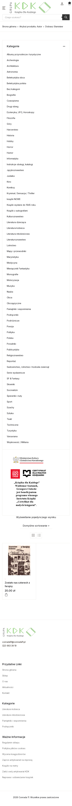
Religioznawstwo (15, 355)
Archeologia (13, 60)
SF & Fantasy (13, 378)
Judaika (11, 176)
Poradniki (11, 344)
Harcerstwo (12, 129)
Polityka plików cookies (13, 748)
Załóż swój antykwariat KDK (15, 771)
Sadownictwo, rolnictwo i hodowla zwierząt (28, 367)
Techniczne (12, 425)
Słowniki (11, 384)
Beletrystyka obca (16, 77)
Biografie (11, 95)
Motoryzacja (13, 280)
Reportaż (11, 361)
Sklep (5, 675)
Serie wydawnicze (16, 372)
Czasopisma (13, 100)
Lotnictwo (11, 245)
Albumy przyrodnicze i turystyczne (24, 54)
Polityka (11, 332)
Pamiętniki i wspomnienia (19, 309)
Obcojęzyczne (14, 303)
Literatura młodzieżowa (18, 234)
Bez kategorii (13, 89)
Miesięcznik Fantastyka (18, 268)
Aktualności (7, 687)
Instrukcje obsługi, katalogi (20, 164)
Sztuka (10, 413)
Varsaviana (12, 436)
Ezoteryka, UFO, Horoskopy (20, 112)
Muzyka (11, 286)
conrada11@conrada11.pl (14, 642)
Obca (9, 297)
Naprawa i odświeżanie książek (17, 777)
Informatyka (12, 158)
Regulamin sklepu (10, 742)
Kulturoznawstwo (15, 216)
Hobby (10, 141)
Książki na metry (10, 765)
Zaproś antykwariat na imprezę (17, 760)
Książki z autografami (17, 210)
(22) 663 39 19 (9, 645)
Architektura (13, 66)
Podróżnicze (13, 320)
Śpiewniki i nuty (14, 396)
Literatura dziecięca (16, 222)
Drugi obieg (12, 106)
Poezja (10, 326)
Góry (9, 124)
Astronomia (12, 71)
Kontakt (6, 693)
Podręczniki (12, 315)
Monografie (12, 274)
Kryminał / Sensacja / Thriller (21, 193)
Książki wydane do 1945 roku (21, 205)
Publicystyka (13, 349)
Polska (10, 338)
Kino (9, 181)
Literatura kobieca (15, 228)
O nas (5, 681)
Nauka (10, 291)
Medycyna (12, 262)
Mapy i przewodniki (16, 251)
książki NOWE (13, 199)
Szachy (10, 407)
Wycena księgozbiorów (14, 754)
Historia (10, 135)
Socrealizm (12, 390)
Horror (10, 147)
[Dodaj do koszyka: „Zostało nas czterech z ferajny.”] (6, 595)
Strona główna (9, 26)
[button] (62, 4)
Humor (10, 153)
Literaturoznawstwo (16, 239)
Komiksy (11, 187)
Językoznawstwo (15, 170)
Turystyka (11, 430)
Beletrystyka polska (16, 83)
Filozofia (11, 118)
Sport (9, 401)
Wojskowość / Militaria (18, 442)
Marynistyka (13, 257)
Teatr (9, 419)
